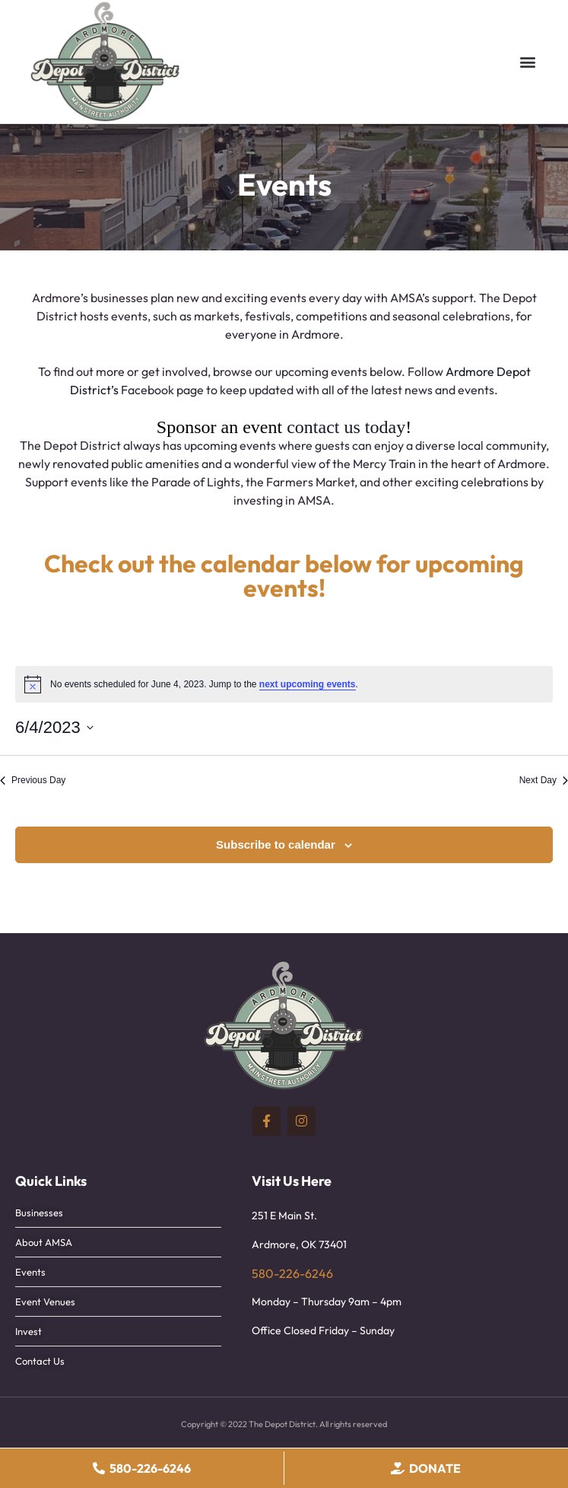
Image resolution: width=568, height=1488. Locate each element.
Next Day (543, 780)
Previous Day (32, 780)
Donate (435, 1468)
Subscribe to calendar (275, 844)
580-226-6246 (292, 1273)
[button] (527, 62)
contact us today (346, 427)
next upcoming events (307, 684)
